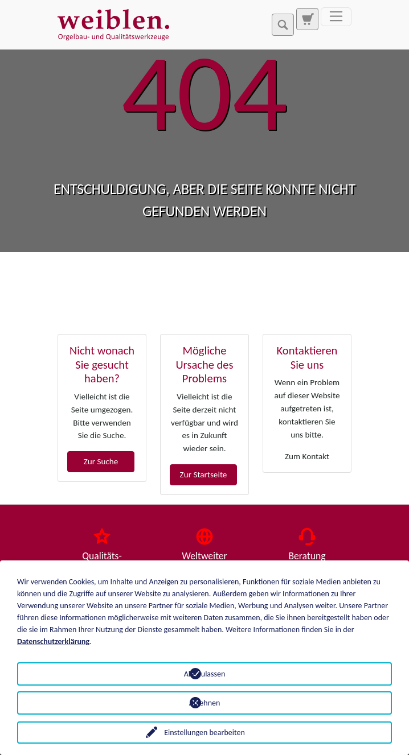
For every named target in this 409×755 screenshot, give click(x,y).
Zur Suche (101, 461)
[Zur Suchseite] (307, 19)
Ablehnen (204, 703)
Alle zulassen (205, 674)
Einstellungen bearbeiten (204, 732)
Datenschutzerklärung (53, 641)
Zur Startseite (203, 474)
